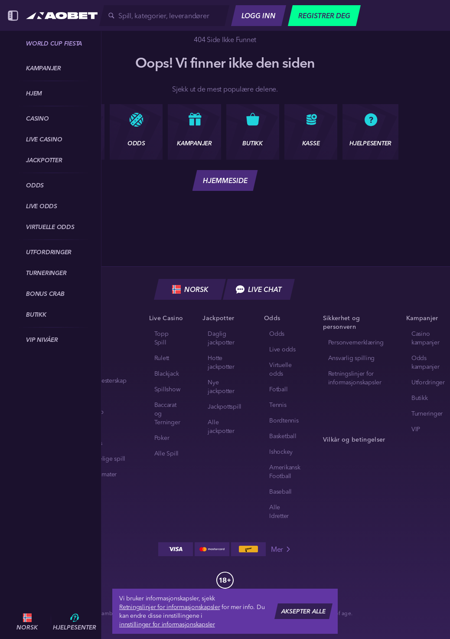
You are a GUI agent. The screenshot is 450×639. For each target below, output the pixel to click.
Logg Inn (258, 15)
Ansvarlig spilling (351, 358)
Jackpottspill (224, 406)
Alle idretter (279, 511)
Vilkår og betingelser (354, 439)
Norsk (190, 289)
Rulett (162, 358)
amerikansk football (284, 471)
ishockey (281, 451)
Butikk (419, 398)
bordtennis (284, 420)
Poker (162, 438)
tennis (278, 405)
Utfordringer (428, 382)
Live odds (282, 349)
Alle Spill (166, 453)
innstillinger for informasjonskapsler (167, 624)
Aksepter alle (303, 611)
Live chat (259, 289)
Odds (276, 334)
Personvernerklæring (356, 342)
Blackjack (166, 373)
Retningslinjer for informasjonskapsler (169, 607)
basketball (283, 436)
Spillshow (167, 389)
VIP (415, 429)
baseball (280, 491)
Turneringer (427, 413)
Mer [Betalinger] (281, 549)
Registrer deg (324, 15)
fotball (278, 389)
